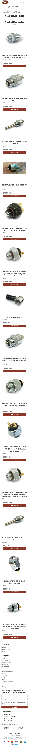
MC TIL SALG (4, 673)
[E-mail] (14, 699)
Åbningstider (4, 675)
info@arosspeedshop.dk (10, 724)
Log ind (3, 651)
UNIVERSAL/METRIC (6, 662)
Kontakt (3, 677)
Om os (3, 679)
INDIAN (3, 668)
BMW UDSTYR (5, 664)
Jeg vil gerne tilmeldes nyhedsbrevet (15, 703)
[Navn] (14, 696)
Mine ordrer (4, 647)
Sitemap (3, 687)
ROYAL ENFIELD (5, 666)
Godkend (14, 707)
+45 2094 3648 (8, 720)
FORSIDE (3, 658)
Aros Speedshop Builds (7, 681)
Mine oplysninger (6, 649)
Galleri (3, 683)
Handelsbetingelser (6, 685)
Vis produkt (14, 66)
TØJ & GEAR (4, 670)
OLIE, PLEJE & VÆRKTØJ (7, 672)
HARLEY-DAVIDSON (6, 660)
